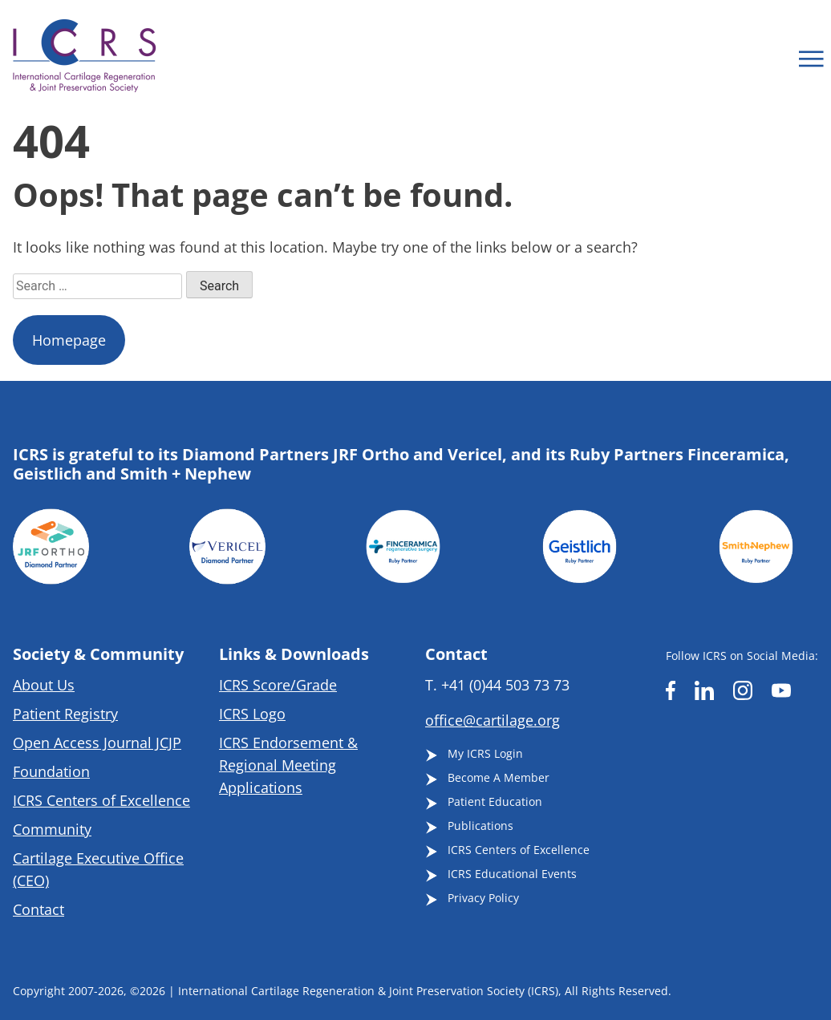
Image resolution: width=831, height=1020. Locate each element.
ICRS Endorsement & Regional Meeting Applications (288, 765)
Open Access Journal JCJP (97, 742)
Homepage (69, 340)
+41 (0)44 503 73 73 (505, 684)
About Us (44, 684)
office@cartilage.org (492, 720)
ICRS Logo (252, 713)
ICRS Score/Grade (278, 684)
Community (52, 829)
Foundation (51, 771)
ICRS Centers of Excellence (101, 800)
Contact (38, 909)
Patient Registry (65, 713)
